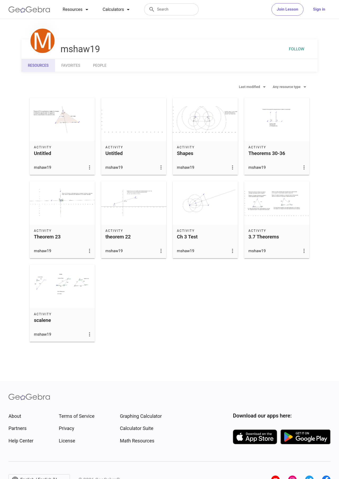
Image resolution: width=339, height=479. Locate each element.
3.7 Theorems (263, 237)
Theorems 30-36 (266, 153)
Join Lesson (287, 9)
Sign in (319, 9)
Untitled (42, 153)
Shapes (185, 153)
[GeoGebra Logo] (29, 9)
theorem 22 (118, 237)
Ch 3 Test (187, 237)
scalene (42, 320)
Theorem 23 (47, 237)
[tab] (76, 9)
